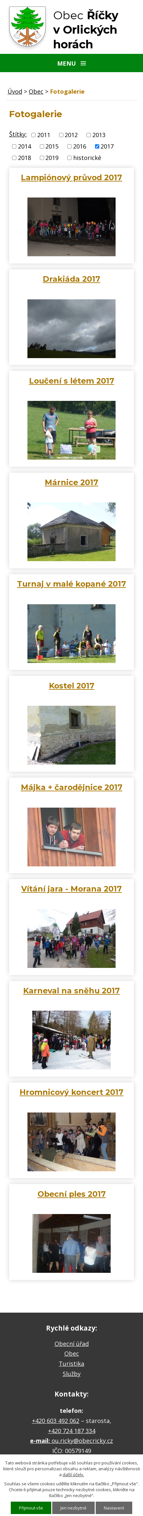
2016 (79, 146)
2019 (51, 158)
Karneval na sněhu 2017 (71, 990)
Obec (36, 91)
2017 (107, 146)
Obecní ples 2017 (72, 1194)
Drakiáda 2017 (71, 279)
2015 (51, 146)
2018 (24, 158)
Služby (72, 1374)
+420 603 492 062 (55, 1421)
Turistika (71, 1363)
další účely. (73, 1474)
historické (87, 158)
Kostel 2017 (71, 685)
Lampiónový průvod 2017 (71, 177)
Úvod (15, 91)
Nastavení (114, 1508)
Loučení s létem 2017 (71, 381)
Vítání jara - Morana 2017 (71, 888)
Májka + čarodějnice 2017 (71, 787)
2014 (24, 146)
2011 (43, 135)
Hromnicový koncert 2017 (71, 1092)
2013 (98, 135)
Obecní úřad (72, 1344)
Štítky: (18, 134)
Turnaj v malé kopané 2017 (71, 584)
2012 (71, 135)
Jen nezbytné (73, 1508)
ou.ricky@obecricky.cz (82, 1441)
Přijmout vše (31, 1508)
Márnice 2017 (71, 482)
